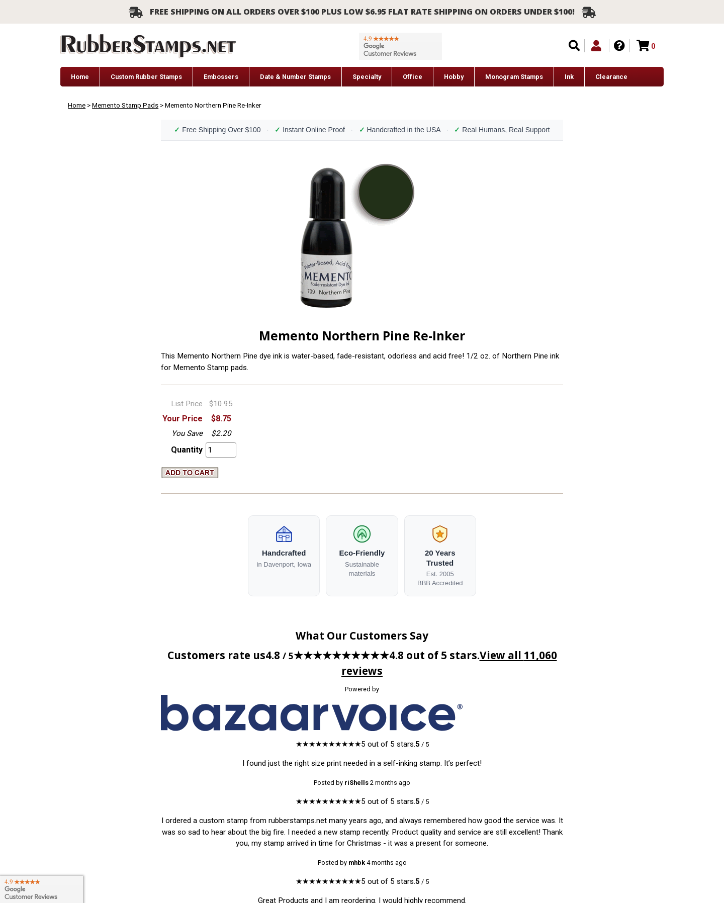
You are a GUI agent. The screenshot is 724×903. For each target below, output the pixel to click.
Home (80, 76)
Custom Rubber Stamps (146, 76)
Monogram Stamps (514, 76)
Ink (569, 76)
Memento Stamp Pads (125, 105)
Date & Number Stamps (295, 76)
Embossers (221, 76)
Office (412, 76)
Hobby (454, 76)
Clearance (611, 76)
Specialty (366, 76)
